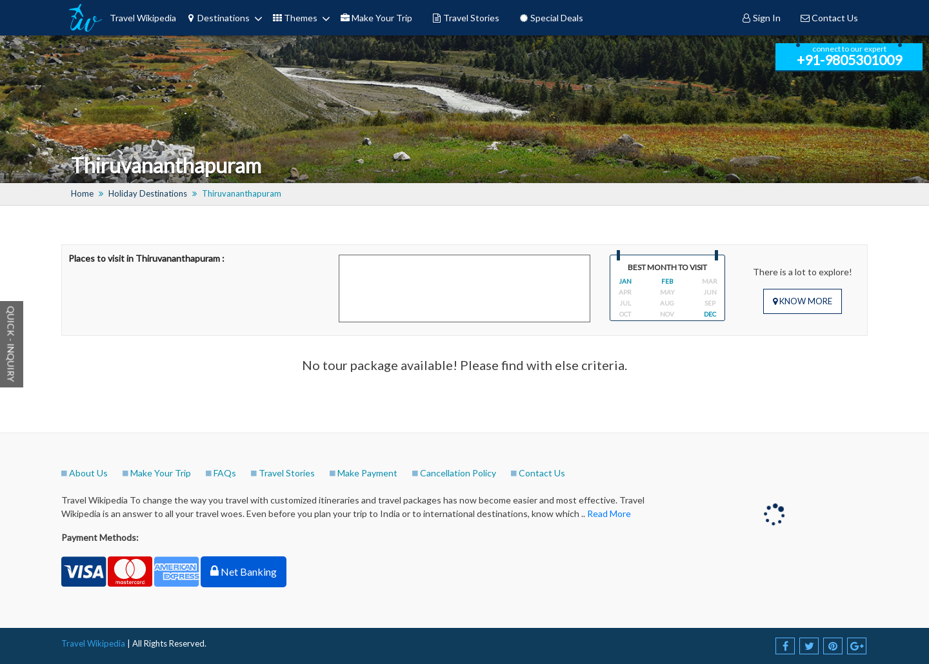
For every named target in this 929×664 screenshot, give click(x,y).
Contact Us (829, 17)
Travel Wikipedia (143, 17)
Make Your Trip (376, 17)
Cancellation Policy (458, 472)
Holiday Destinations (147, 193)
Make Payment (367, 472)
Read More (609, 513)
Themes (294, 17)
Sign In (761, 17)
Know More (802, 301)
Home (82, 193)
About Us (88, 472)
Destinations (218, 17)
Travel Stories (465, 17)
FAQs (225, 472)
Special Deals (551, 17)
